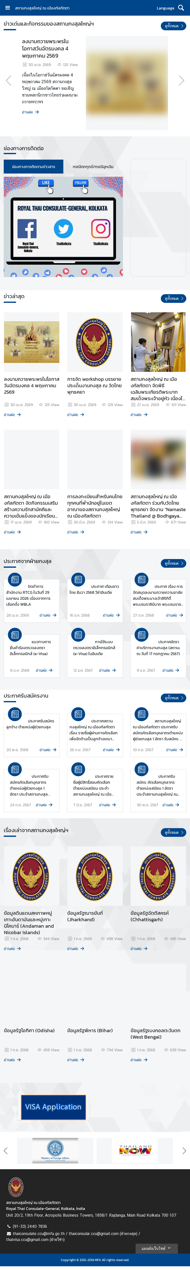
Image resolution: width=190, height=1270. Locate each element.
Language (165, 8)
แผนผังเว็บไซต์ (157, 1252)
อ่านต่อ (31, 112)
